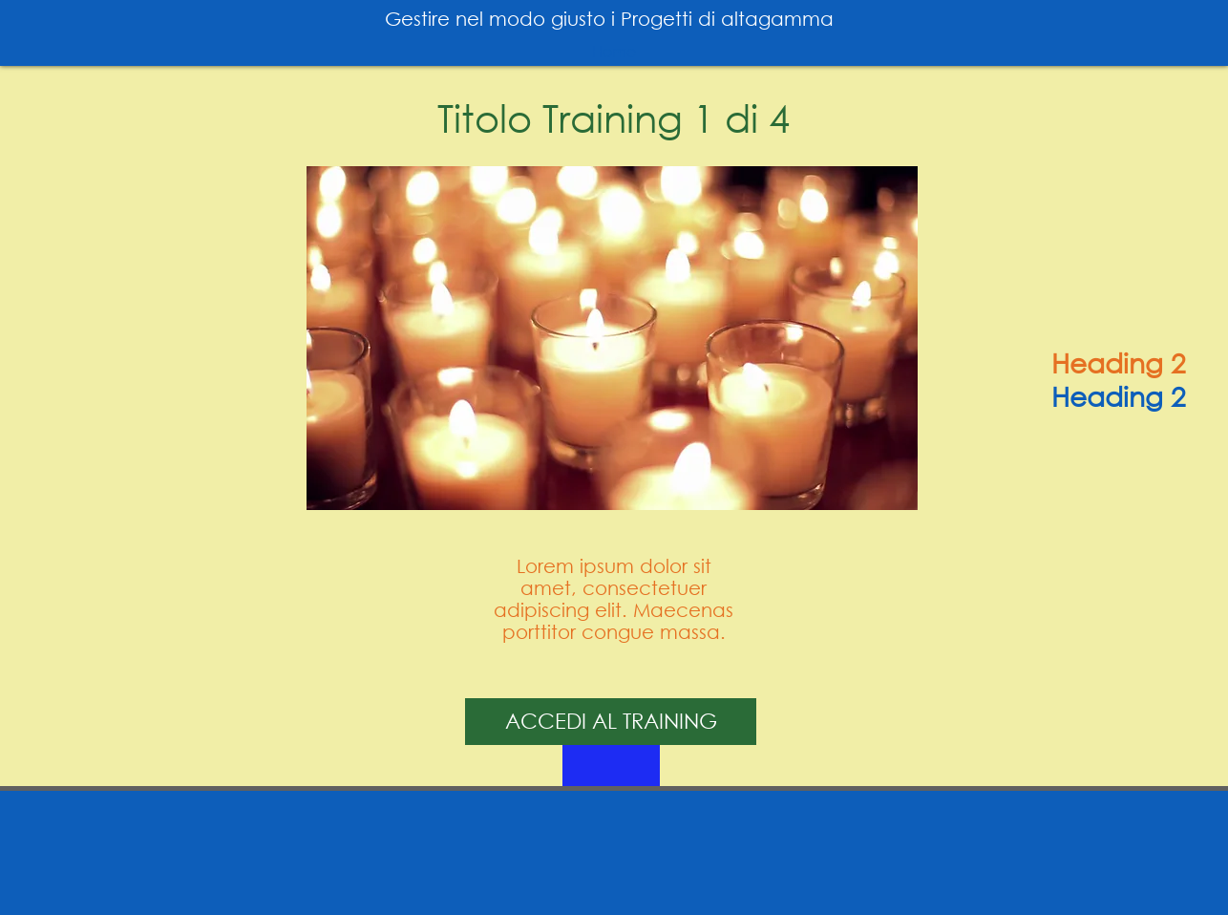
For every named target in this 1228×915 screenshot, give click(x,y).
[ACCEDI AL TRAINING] (610, 721)
